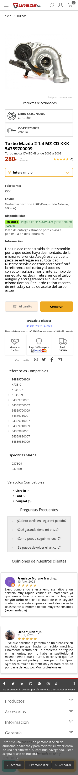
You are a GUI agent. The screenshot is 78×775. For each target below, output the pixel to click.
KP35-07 (17, 390)
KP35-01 (17, 384)
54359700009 (21, 410)
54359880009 (21, 441)
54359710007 (21, 421)
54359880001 (21, 431)
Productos (39, 701)
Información (39, 722)
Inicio (7, 16)
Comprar (56, 307)
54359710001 (21, 416)
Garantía (39, 733)
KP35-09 (17, 395)
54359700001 (21, 400)
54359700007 (21, 405)
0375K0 (17, 469)
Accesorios (39, 711)
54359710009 (21, 426)
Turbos (21, 16)
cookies (27, 742)
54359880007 (21, 436)
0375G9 (17, 463)
